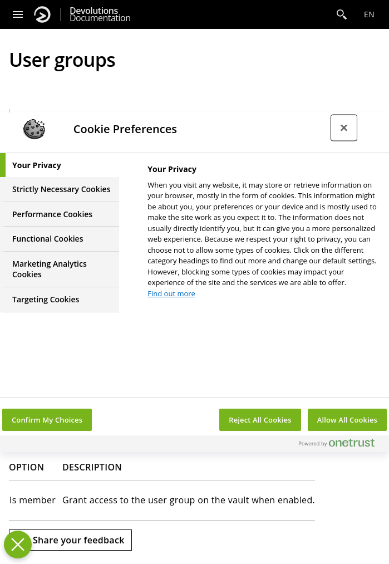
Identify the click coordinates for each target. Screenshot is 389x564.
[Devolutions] (42, 14)
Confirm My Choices (47, 420)
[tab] (59, 165)
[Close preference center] (344, 127)
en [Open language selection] (369, 14)
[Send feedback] (70, 540)
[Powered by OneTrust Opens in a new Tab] (341, 445)
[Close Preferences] (18, 544)
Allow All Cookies (347, 420)
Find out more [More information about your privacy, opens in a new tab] (171, 293)
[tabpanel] (263, 234)
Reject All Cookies (260, 420)
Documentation (100, 14)
